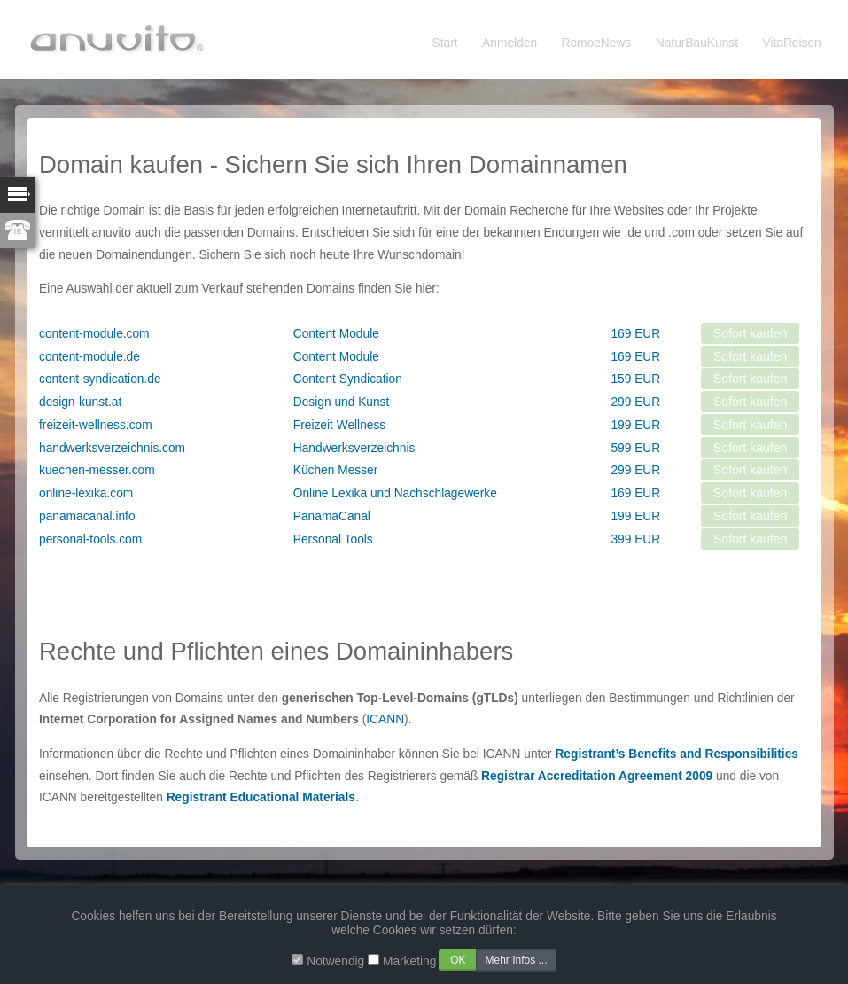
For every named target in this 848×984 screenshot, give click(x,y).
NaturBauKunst (697, 43)
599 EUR (635, 448)
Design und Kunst (341, 402)
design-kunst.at (80, 402)
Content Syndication (347, 379)
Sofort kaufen (750, 333)
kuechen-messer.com (97, 470)
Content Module (336, 333)
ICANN (385, 719)
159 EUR (635, 379)
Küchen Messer (335, 470)
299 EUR (635, 402)
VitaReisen (792, 43)
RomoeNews (597, 43)
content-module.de (89, 356)
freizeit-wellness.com (95, 425)
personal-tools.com (90, 539)
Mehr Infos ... (516, 960)
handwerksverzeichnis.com (112, 448)
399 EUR (635, 539)
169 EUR (635, 333)
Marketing (409, 961)
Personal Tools (333, 539)
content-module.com (94, 333)
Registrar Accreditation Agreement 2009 (596, 776)
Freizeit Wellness (339, 425)
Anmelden (509, 43)
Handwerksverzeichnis (354, 448)
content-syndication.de (100, 379)
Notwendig (335, 961)
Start (445, 43)
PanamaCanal (331, 516)
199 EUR (635, 425)
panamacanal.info (87, 516)
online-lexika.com (86, 493)
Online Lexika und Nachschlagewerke (395, 493)
